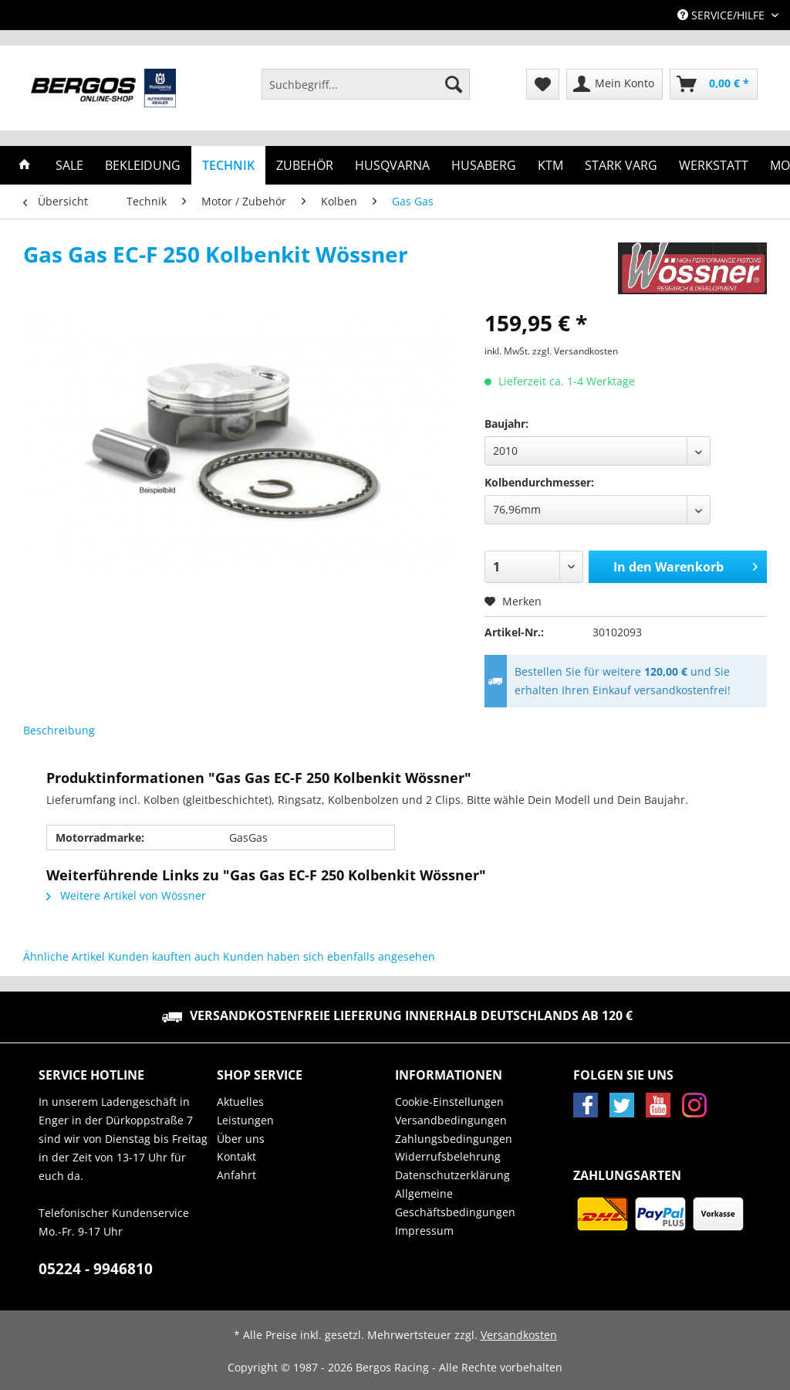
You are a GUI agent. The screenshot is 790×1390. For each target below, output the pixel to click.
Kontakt (236, 1156)
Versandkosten (519, 1334)
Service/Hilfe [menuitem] (722, 15)
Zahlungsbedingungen (453, 1138)
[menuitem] (366, 91)
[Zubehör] (304, 165)
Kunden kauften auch (164, 956)
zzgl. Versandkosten (575, 351)
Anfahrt (236, 1175)
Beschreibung (59, 730)
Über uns (241, 1138)
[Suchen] (453, 84)
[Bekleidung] (142, 165)
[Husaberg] (484, 165)
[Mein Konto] (614, 84)
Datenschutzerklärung (452, 1175)
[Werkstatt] (713, 165)
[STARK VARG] (621, 165)
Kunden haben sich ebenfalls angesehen (329, 956)
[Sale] (69, 165)
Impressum (424, 1230)
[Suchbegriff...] (366, 84)
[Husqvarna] (392, 165)
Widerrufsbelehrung (448, 1156)
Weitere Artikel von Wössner (126, 895)
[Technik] (228, 165)
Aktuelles (240, 1101)
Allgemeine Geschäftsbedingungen (455, 1202)
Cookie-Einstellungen (449, 1101)
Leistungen (245, 1120)
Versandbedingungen (451, 1120)
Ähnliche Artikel (64, 956)
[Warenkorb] (714, 84)
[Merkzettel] (542, 84)
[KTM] (550, 165)
